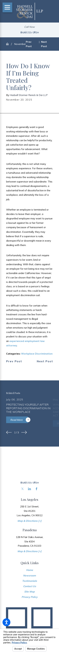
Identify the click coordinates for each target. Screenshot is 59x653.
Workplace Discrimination (37, 353)
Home (29, 570)
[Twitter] (22, 488)
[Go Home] (8, 44)
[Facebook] (36, 488)
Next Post (45, 361)
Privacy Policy (29, 596)
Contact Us (29, 586)
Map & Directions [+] (29, 520)
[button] (6, 622)
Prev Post (14, 361)
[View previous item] (9, 432)
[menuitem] (29, 570)
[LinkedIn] (29, 488)
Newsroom (29, 575)
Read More (19, 419)
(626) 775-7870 (29, 32)
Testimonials (29, 580)
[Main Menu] (7, 7)
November (20, 44)
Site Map (29, 591)
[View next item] (24, 432)
